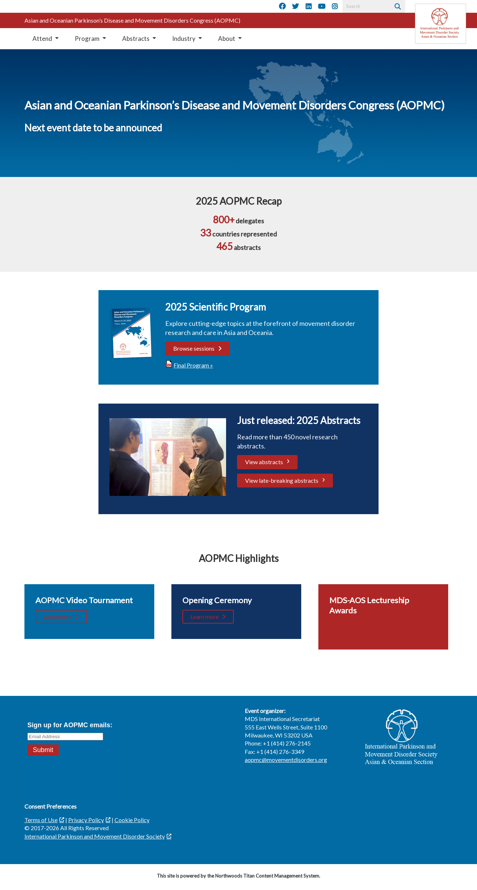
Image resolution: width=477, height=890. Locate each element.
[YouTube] (321, 6)
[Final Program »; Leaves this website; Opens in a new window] (192, 365)
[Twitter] (295, 6)
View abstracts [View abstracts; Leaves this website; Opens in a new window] (264, 461)
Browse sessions (193, 348)
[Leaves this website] (440, 24)
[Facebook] (282, 6)
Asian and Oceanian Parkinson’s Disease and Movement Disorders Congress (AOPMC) (132, 20)
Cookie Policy (132, 819)
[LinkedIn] (308, 6)
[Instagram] (334, 6)
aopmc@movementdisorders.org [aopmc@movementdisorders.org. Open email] (286, 759)
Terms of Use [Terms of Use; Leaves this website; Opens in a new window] (41, 819)
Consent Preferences (50, 806)
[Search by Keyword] (365, 6)
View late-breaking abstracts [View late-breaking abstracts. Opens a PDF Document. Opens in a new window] (281, 480)
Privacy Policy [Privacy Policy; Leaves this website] (86, 819)
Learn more (57, 616)
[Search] (397, 6)
